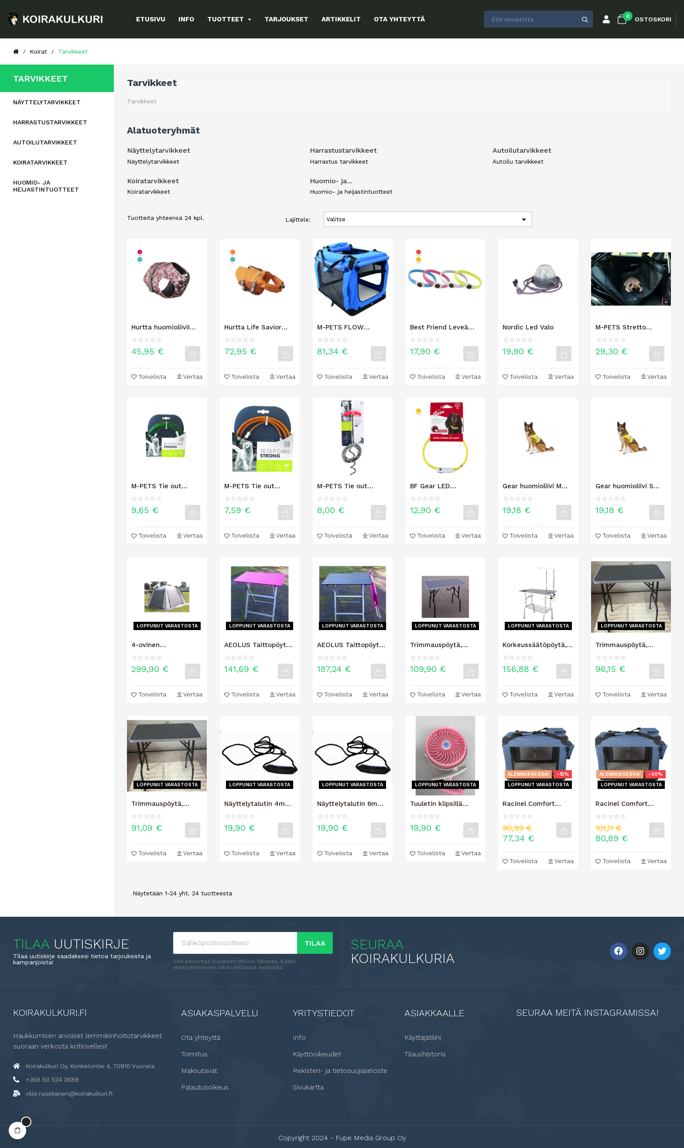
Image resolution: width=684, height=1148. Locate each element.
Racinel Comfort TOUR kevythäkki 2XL (537, 804)
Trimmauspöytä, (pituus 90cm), (436, 645)
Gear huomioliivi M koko (532, 486)
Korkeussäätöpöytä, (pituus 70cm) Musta (536, 645)
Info (299, 1038)
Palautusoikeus (205, 1087)
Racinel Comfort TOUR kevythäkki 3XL (630, 804)
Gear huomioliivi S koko (624, 486)
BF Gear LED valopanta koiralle (439, 486)
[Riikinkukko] (140, 259)
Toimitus (194, 1054)
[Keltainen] (418, 259)
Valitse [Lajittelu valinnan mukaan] (427, 219)
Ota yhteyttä (200, 1038)
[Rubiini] (140, 252)
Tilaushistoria (424, 1054)
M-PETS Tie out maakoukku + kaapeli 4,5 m (351, 486)
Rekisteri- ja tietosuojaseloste (340, 1071)
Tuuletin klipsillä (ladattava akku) (437, 804)
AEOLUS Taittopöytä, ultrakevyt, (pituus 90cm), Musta (351, 645)
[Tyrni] (232, 252)
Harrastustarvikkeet (50, 122)
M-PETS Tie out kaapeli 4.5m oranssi (257, 486)
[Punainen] (418, 252)
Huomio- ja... (331, 181)
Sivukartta (308, 1087)
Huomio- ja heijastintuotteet (46, 186)
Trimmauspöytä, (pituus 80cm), (621, 645)
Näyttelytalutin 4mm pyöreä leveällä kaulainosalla (257, 804)
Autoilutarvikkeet (45, 142)
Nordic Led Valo (528, 327)
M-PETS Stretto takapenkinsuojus (623, 327)
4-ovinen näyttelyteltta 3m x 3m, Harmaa (162, 645)
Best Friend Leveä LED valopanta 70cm (443, 327)
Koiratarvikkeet (40, 162)
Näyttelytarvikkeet (47, 102)
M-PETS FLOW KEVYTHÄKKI (340, 327)
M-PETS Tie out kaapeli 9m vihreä (160, 486)
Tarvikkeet (40, 78)
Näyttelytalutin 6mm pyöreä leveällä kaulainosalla (350, 804)
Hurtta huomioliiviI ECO (160, 327)
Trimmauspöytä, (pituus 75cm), (157, 804)
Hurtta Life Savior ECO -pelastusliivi (252, 327)
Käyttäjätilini (422, 1038)
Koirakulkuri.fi (50, 1012)
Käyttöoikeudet (317, 1054)
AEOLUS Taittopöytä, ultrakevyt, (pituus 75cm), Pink (258, 645)
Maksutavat (199, 1071)
